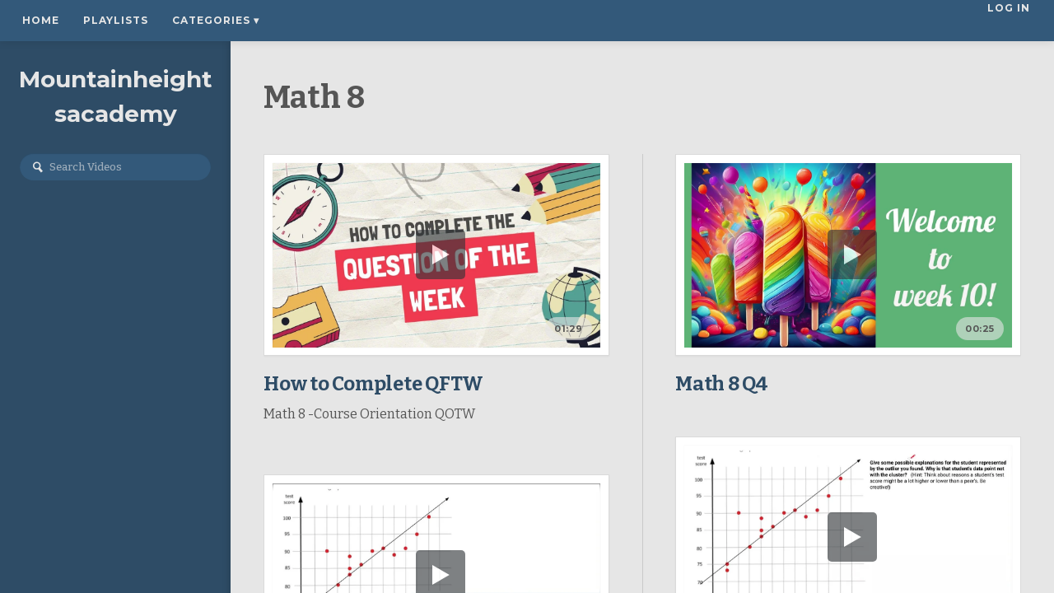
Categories (215, 20)
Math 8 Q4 (721, 383)
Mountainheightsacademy (115, 96)
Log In (1010, 20)
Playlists (115, 20)
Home (40, 20)
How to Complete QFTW (373, 383)
